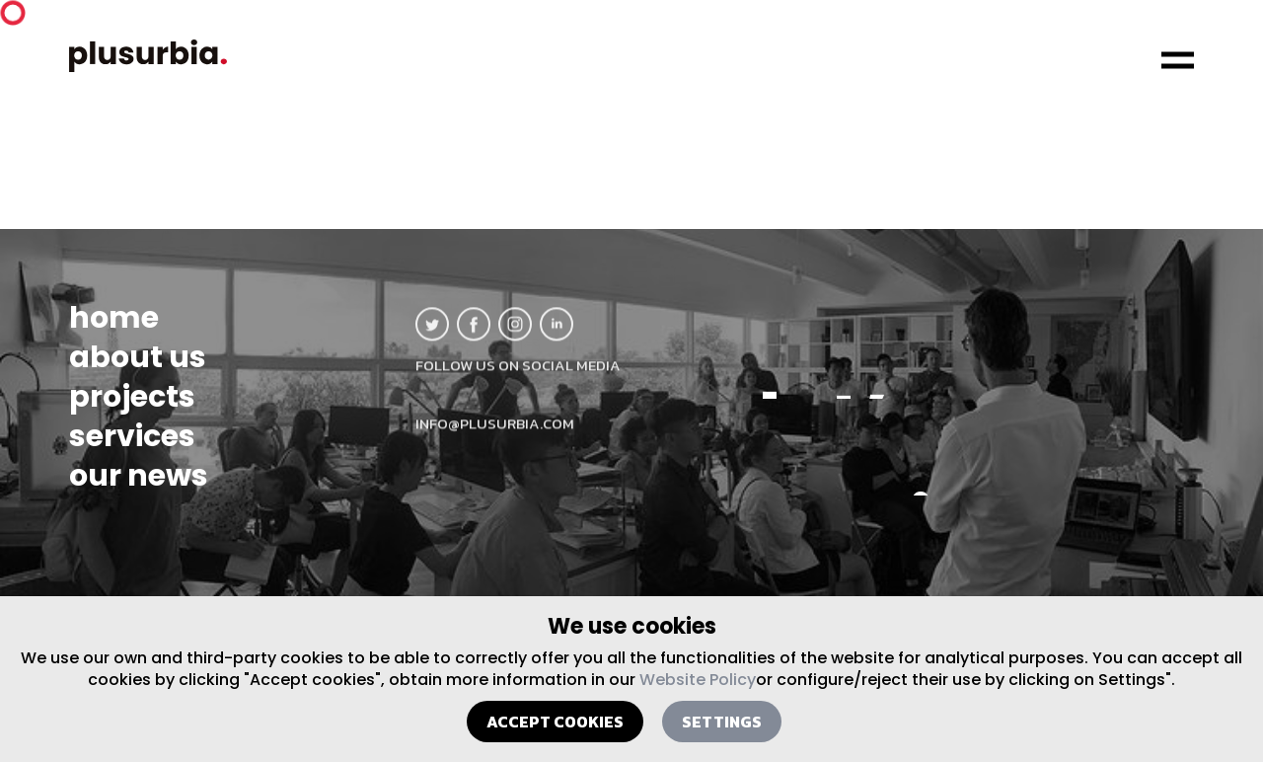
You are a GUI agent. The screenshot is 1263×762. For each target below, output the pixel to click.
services (132, 450)
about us (137, 371)
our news (138, 489)
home (114, 331)
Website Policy (697, 679)
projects (132, 410)
